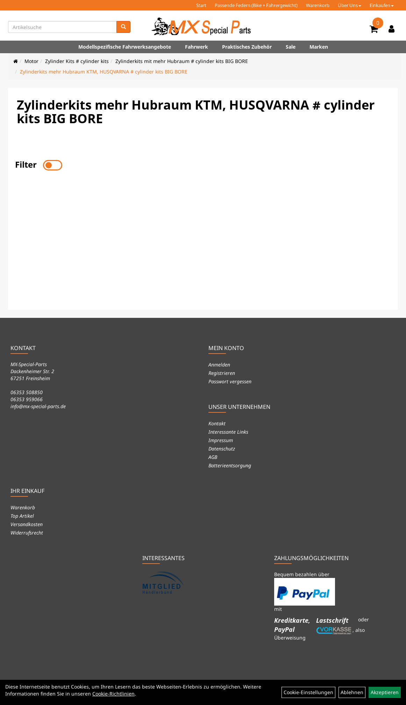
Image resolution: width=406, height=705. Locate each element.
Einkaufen (382, 5)
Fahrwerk (196, 46)
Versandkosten (26, 524)
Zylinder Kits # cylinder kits (77, 61)
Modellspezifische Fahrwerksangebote (124, 46)
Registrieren (221, 373)
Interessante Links (228, 431)
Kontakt (217, 423)
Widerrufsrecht (26, 532)
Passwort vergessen (229, 381)
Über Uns (349, 5)
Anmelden (219, 364)
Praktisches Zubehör (247, 46)
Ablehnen (352, 692)
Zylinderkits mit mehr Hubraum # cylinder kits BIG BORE (181, 61)
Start (201, 5)
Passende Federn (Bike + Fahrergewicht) (256, 5)
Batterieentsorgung (229, 465)
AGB (212, 457)
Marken (318, 46)
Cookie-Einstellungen (308, 692)
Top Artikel (22, 515)
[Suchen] (123, 27)
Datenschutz (221, 448)
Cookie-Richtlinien (113, 693)
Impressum (220, 440)
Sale (290, 46)
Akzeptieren (385, 692)
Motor (31, 61)
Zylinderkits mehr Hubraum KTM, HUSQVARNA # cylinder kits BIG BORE (103, 71)
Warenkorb (317, 5)
